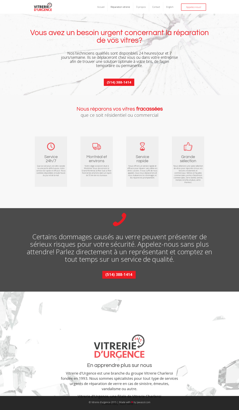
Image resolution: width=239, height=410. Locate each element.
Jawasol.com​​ (143, 402)
